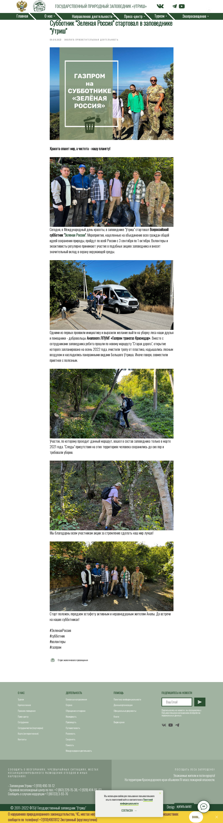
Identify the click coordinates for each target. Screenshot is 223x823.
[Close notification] (160, 793)
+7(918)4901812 (49, 819)
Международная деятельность (79, 750)
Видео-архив (119, 722)
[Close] (216, 817)
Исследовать (71, 716)
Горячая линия (24, 705)
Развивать (70, 733)
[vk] (164, 725)
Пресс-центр (23, 716)
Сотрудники (23, 722)
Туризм (21, 699)
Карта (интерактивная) (28, 733)
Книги (116, 716)
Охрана (69, 705)
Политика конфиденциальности (127, 699)
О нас (21, 693)
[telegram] (177, 725)
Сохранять (70, 739)
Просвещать (71, 722)
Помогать (70, 745)
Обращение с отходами (75, 710)
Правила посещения (27, 710)
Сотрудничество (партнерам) (30, 728)
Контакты (22, 739)
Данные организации (123, 705)
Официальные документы (125, 710)
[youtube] (170, 725)
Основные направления (76, 699)
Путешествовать (73, 728)
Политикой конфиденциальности (136, 801)
